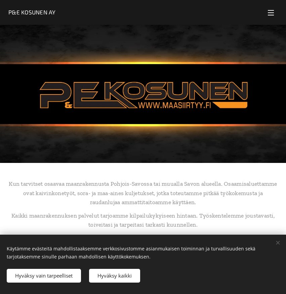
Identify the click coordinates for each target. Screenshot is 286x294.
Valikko (271, 12)
